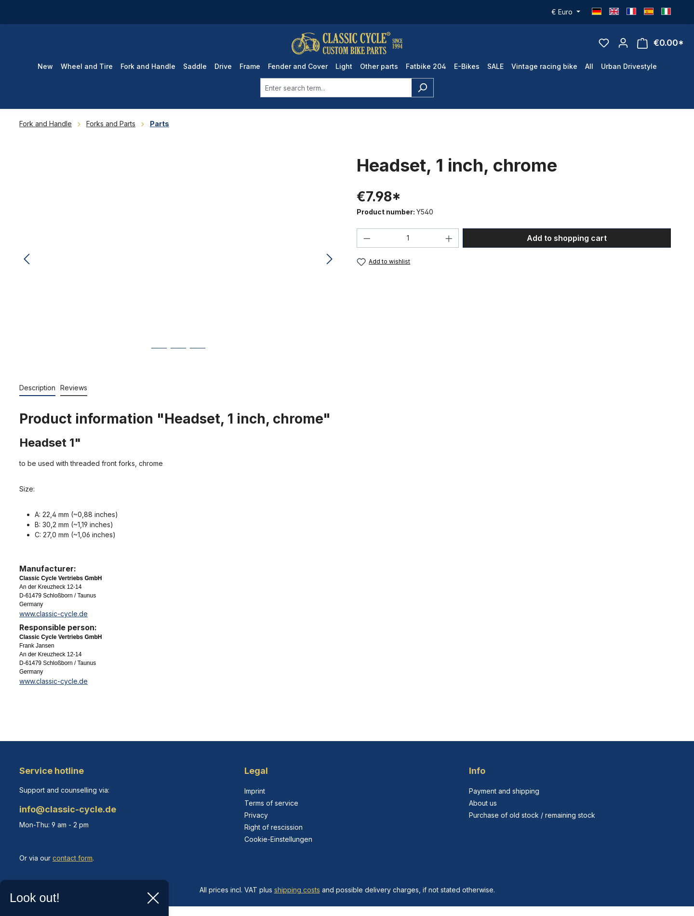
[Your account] (623, 46)
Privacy (256, 815)
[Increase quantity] (449, 244)
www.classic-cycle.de (53, 620)
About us (483, 803)
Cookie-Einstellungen (278, 839)
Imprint (254, 791)
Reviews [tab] (73, 394)
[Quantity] (408, 244)
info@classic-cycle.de (67, 809)
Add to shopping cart (567, 245)
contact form (73, 858)
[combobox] (336, 94)
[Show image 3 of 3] (197, 362)
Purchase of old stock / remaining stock (532, 815)
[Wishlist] (604, 46)
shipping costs (297, 890)
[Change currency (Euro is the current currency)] (565, 12)
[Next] (329, 266)
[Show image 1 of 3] (159, 362)
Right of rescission (273, 827)
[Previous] (26, 266)
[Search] (422, 94)
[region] (178, 266)
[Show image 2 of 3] (178, 362)
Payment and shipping (504, 791)
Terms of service (271, 803)
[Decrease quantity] (367, 244)
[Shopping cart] (660, 46)
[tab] (37, 395)
